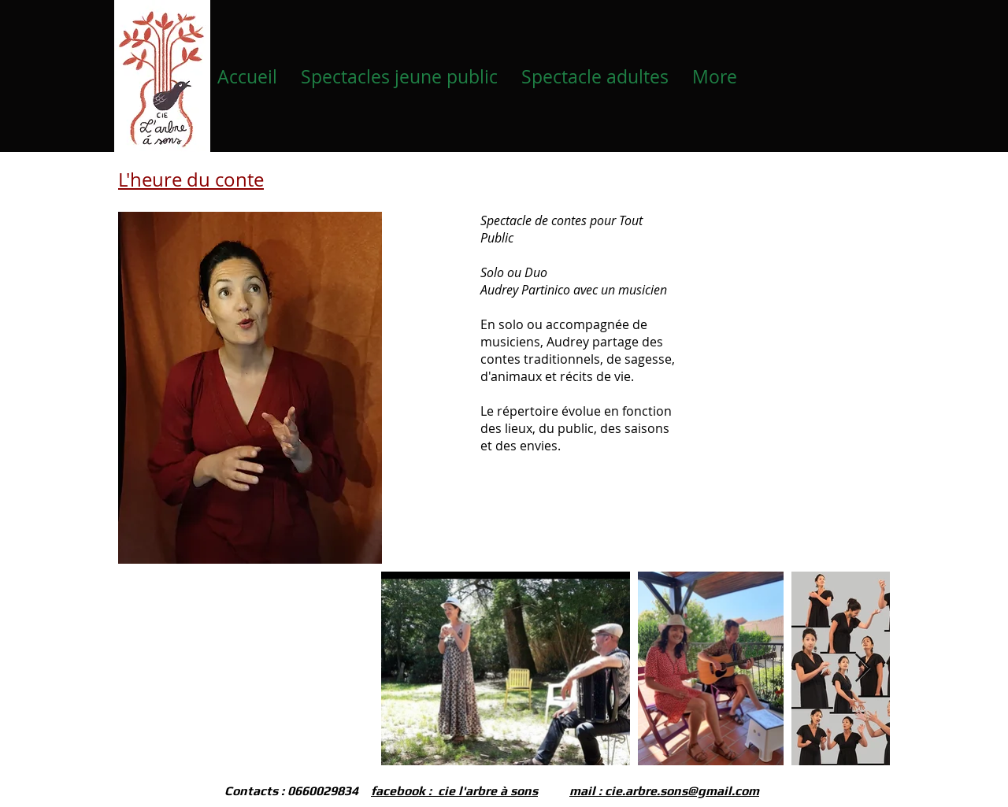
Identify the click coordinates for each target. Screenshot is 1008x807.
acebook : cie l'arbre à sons (457, 790)
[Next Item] (863, 668)
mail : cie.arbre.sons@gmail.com (664, 790)
